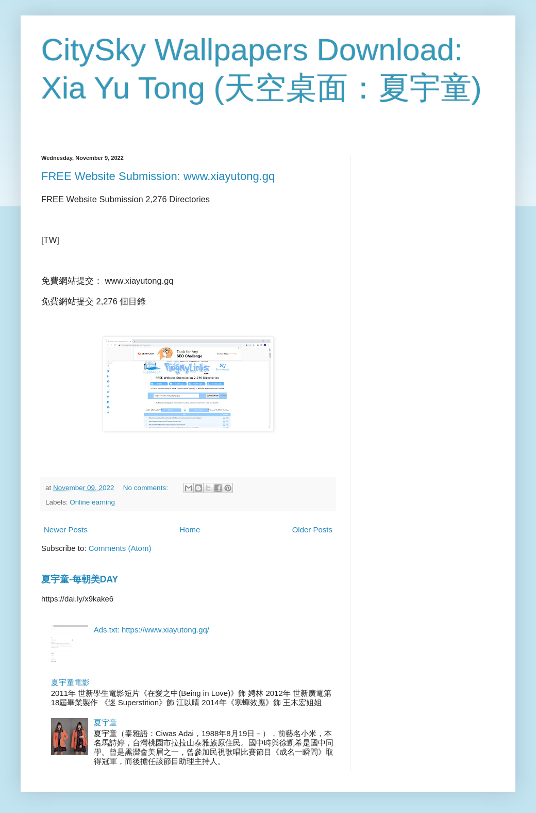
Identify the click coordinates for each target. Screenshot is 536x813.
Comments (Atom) (120, 548)
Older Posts (312, 529)
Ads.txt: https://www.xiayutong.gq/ (151, 629)
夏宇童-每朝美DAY (79, 579)
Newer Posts (66, 529)
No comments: (146, 488)
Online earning (92, 502)
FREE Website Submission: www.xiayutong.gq (158, 176)
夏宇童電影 (70, 682)
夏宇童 (105, 722)
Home (189, 529)
